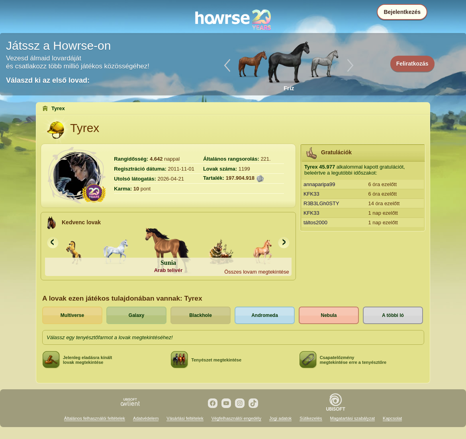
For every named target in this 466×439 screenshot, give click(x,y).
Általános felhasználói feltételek (94, 418)
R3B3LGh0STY (321, 203)
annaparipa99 (319, 184)
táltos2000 (315, 222)
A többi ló (393, 315)
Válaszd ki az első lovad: (48, 80)
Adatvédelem (146, 418)
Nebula (329, 315)
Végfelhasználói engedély (236, 418)
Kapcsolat (392, 418)
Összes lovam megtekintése (256, 272)
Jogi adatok (280, 418)
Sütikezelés (311, 418)
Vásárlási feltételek (184, 418)
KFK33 (311, 194)
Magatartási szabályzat (352, 418)
